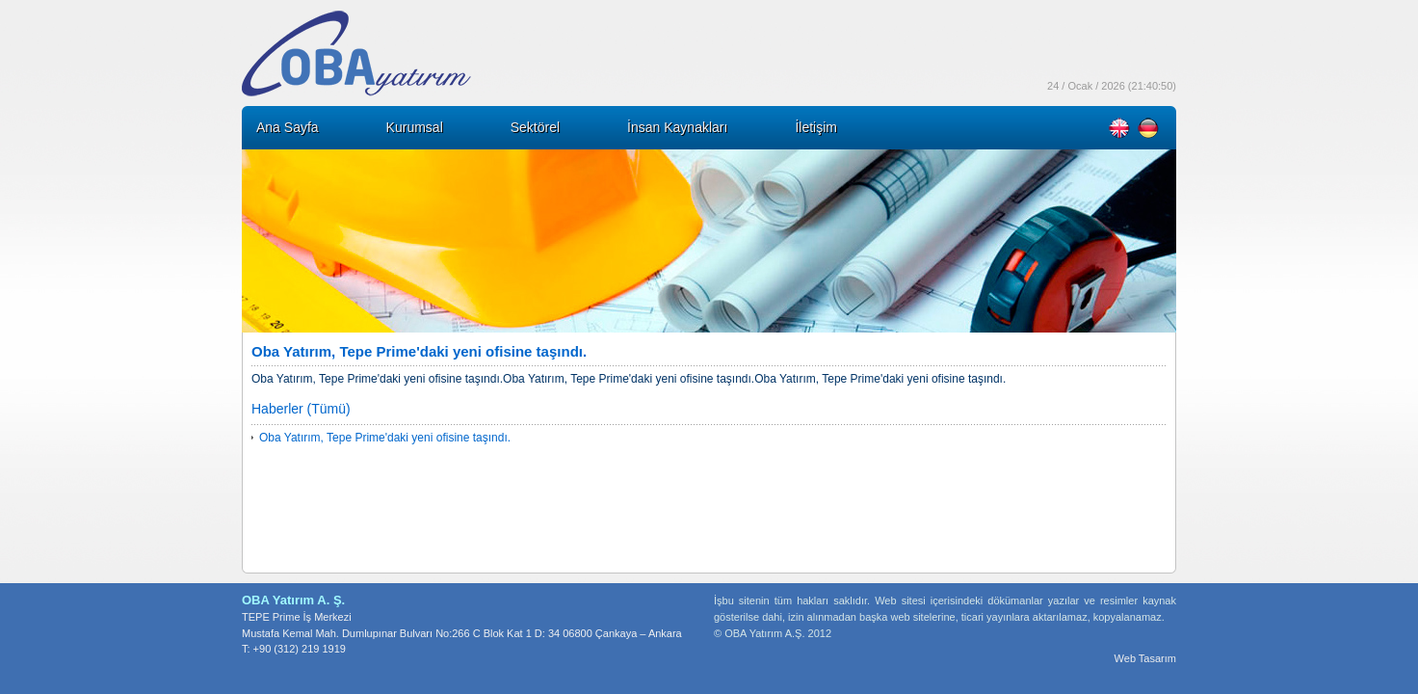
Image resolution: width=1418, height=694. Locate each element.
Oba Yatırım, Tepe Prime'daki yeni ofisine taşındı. (385, 437)
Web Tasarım (1145, 658)
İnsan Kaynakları (677, 127)
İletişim (816, 127)
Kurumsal (414, 127)
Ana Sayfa (287, 127)
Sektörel (535, 127)
